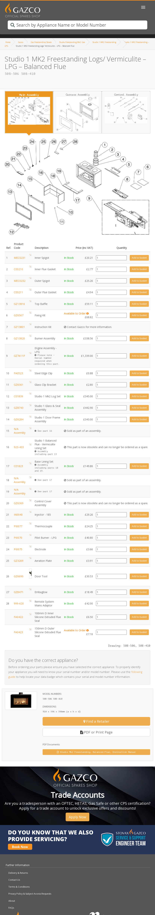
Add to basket (139, 257)
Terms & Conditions (19, 886)
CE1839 (18, 396)
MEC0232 (19, 281)
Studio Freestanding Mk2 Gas (72, 42)
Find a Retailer (96, 721)
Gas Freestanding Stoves (41, 42)
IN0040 (18, 514)
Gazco (20, 42)
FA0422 (18, 617)
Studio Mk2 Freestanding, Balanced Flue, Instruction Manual (96, 752)
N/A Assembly (19, 430)
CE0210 (18, 269)
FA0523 (18, 373)
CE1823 (18, 466)
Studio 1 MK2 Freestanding (104, 42)
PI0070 (18, 537)
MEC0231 (19, 258)
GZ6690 (18, 576)
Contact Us (14, 879)
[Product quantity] (111, 257)
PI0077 (18, 526)
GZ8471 (18, 592)
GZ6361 (18, 384)
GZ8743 (18, 408)
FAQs (11, 907)
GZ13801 (19, 327)
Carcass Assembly (77, 112)
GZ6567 (18, 315)
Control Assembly (126, 108)
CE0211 (18, 292)
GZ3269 (18, 560)
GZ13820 (19, 338)
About (11, 900)
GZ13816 (19, 304)
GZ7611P (19, 356)
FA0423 (18, 632)
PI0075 (18, 549)
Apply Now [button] (77, 817)
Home (7, 42)
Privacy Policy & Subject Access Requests (29, 893)
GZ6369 (18, 503)
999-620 (19, 603)
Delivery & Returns (18, 872)
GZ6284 (18, 419)
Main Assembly (29, 109)
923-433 (19, 447)
